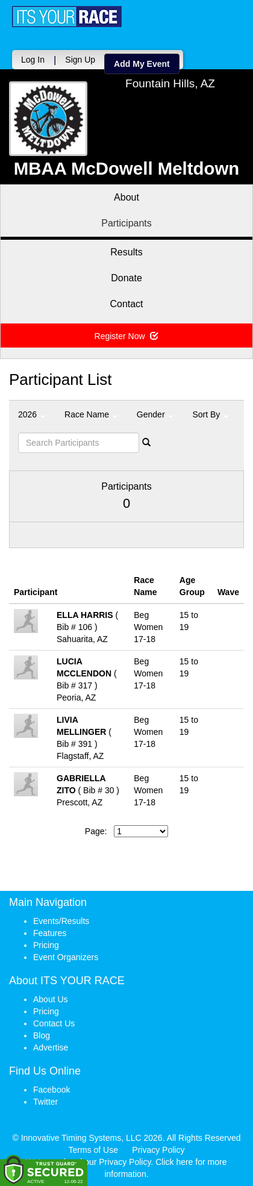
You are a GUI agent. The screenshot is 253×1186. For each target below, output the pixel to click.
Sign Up (80, 59)
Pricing (46, 945)
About (126, 197)
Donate (126, 278)
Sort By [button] (210, 414)
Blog (41, 1035)
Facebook (51, 1089)
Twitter (45, 1101)
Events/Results (61, 921)
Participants (126, 223)
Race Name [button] (90, 414)
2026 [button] (31, 414)
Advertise (50, 1047)
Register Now (127, 336)
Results (126, 252)
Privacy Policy (158, 1150)
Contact (126, 304)
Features (49, 933)
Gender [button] (155, 414)
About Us (50, 999)
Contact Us (54, 1023)
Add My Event (142, 64)
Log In (33, 59)
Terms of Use (93, 1150)
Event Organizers (65, 957)
